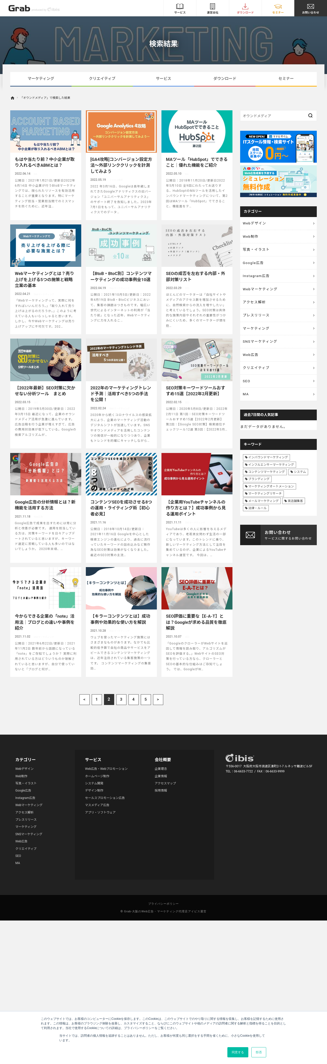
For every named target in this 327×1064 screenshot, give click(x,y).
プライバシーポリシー (163, 903)
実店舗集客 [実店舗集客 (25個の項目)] (295, 506)
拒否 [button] (259, 1052)
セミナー (286, 78)
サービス (163, 78)
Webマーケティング (260, 291)
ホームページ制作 (97, 776)
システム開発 (94, 783)
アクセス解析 (254, 305)
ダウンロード (224, 78)
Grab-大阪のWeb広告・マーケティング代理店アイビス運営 (165, 911)
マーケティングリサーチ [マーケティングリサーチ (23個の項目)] (265, 499)
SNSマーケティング (260, 345)
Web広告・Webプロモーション (106, 769)
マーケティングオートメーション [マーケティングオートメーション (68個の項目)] (271, 492)
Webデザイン (255, 223)
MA (246, 399)
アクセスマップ (165, 783)
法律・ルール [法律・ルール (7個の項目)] (257, 514)
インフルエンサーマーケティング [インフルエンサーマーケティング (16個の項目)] (271, 470)
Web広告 (251, 359)
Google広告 (253, 264)
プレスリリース (257, 318)
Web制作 (251, 237)
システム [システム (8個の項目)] (300, 478)
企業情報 (161, 776)
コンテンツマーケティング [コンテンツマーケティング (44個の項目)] (266, 478)
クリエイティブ (102, 78)
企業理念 (161, 769)
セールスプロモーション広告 (105, 798)
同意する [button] (238, 1052)
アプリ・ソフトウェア (100, 812)
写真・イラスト (257, 250)
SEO (247, 386)
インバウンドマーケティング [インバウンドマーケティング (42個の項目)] (268, 463)
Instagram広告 (256, 278)
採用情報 (161, 790)
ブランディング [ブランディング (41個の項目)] (259, 485)
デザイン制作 (94, 790)
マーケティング (41, 78)
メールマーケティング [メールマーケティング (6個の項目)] (263, 506)
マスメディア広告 (97, 805)
